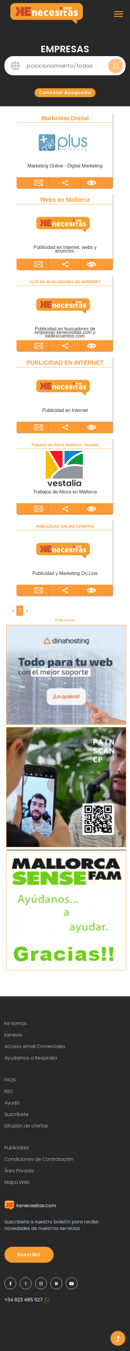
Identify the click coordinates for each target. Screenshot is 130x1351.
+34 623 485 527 (26, 1299)
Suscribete (16, 1114)
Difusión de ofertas (26, 1125)
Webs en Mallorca (65, 199)
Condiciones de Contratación (38, 1159)
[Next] (27, 610)
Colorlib (84, 1343)
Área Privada (19, 1170)
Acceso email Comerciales (34, 1046)
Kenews (13, 1034)
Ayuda (11, 1102)
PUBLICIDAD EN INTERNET (64, 362)
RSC (8, 1091)
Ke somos (15, 1023)
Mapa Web (17, 1182)
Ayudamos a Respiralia (30, 1058)
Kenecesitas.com (30, 1205)
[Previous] (13, 610)
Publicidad (16, 1147)
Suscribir (29, 1254)
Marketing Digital (65, 118)
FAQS (10, 1079)
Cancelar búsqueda (65, 92)
